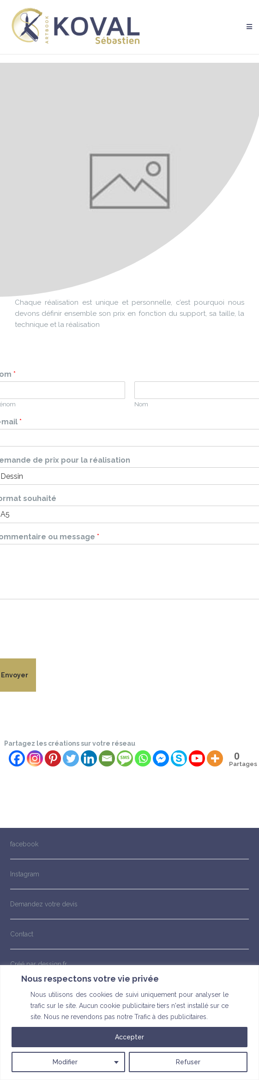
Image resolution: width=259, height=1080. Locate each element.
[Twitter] (71, 758)
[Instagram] (35, 758)
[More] (215, 758)
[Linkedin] (89, 758)
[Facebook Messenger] (161, 758)
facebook (24, 844)
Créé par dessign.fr (38, 964)
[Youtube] (197, 758)
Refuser (188, 1062)
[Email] (107, 758)
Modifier (65, 1062)
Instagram (24, 874)
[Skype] (179, 758)
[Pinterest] (53, 758)
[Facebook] (17, 758)
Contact (21, 934)
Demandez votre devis (44, 904)
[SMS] (125, 758)
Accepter (129, 1037)
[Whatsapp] (143, 758)
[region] (129, 1022)
